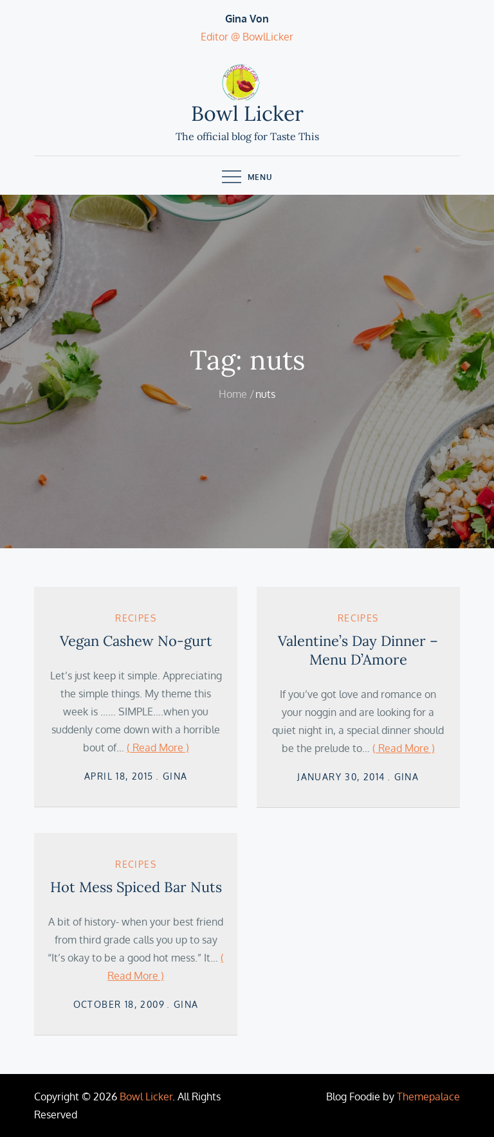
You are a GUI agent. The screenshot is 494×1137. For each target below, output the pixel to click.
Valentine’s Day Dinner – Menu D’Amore (358, 650)
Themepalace (428, 1096)
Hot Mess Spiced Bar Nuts (136, 887)
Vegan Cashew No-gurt (136, 641)
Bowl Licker (247, 113)
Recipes (135, 618)
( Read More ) (158, 747)
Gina (175, 776)
